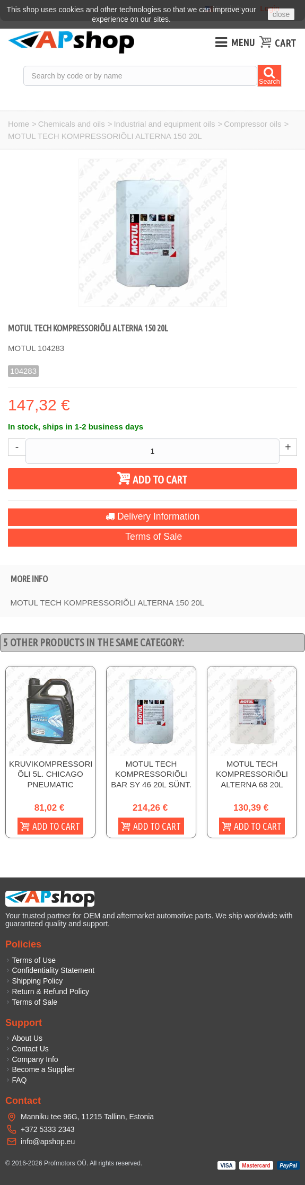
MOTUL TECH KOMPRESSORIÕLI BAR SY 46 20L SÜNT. (151, 774)
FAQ (16, 1080)
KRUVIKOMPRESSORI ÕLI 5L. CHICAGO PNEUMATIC (50, 774)
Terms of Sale (152, 536)
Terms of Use (30, 960)
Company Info (31, 1059)
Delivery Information (153, 516)
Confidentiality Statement (49, 970)
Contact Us (27, 1048)
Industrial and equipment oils (164, 123)
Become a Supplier (40, 1069)
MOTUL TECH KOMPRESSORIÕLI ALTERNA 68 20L (252, 774)
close (281, 14)
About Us (23, 1038)
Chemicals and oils (71, 123)
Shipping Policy (34, 981)
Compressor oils (252, 123)
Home (18, 123)
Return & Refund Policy (47, 991)
